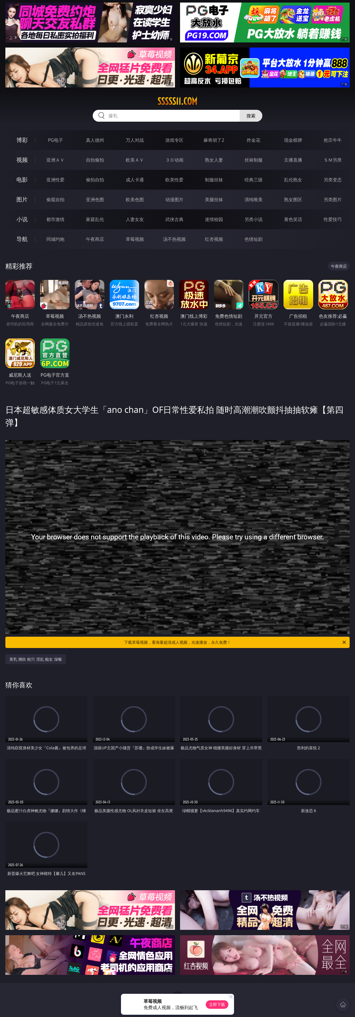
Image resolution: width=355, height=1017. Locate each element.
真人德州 (95, 140)
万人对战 (135, 140)
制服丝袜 (214, 180)
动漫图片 (174, 199)
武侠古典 (174, 219)
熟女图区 (293, 199)
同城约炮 (55, 239)
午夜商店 (95, 239)
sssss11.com (177, 101)
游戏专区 (174, 140)
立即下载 (217, 1004)
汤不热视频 (174, 239)
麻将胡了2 (214, 140)
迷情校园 (214, 219)
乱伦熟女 (293, 180)
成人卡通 (135, 180)
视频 (22, 160)
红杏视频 (214, 239)
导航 (22, 239)
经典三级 (253, 180)
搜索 (251, 116)
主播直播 (293, 160)
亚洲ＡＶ (55, 160)
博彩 (22, 140)
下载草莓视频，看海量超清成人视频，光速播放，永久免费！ (235, 642)
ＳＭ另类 (333, 160)
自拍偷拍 (95, 160)
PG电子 (55, 140)
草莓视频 (135, 239)
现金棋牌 (293, 140)
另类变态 (333, 180)
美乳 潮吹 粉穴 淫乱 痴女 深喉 (35, 659)
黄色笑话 (293, 219)
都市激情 (55, 219)
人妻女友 (135, 219)
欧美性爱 (174, 180)
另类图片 (333, 199)
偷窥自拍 (55, 199)
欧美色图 (135, 199)
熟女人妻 (214, 160)
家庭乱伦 (95, 219)
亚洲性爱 (55, 180)
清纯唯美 (253, 199)
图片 (22, 199)
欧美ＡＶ (135, 160)
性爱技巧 (333, 219)
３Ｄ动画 (174, 160)
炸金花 (253, 140)
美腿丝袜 (214, 199)
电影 (22, 179)
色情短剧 (253, 239)
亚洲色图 (95, 199)
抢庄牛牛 (333, 140)
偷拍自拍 (95, 180)
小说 (22, 219)
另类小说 (253, 219)
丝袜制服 (253, 160)
